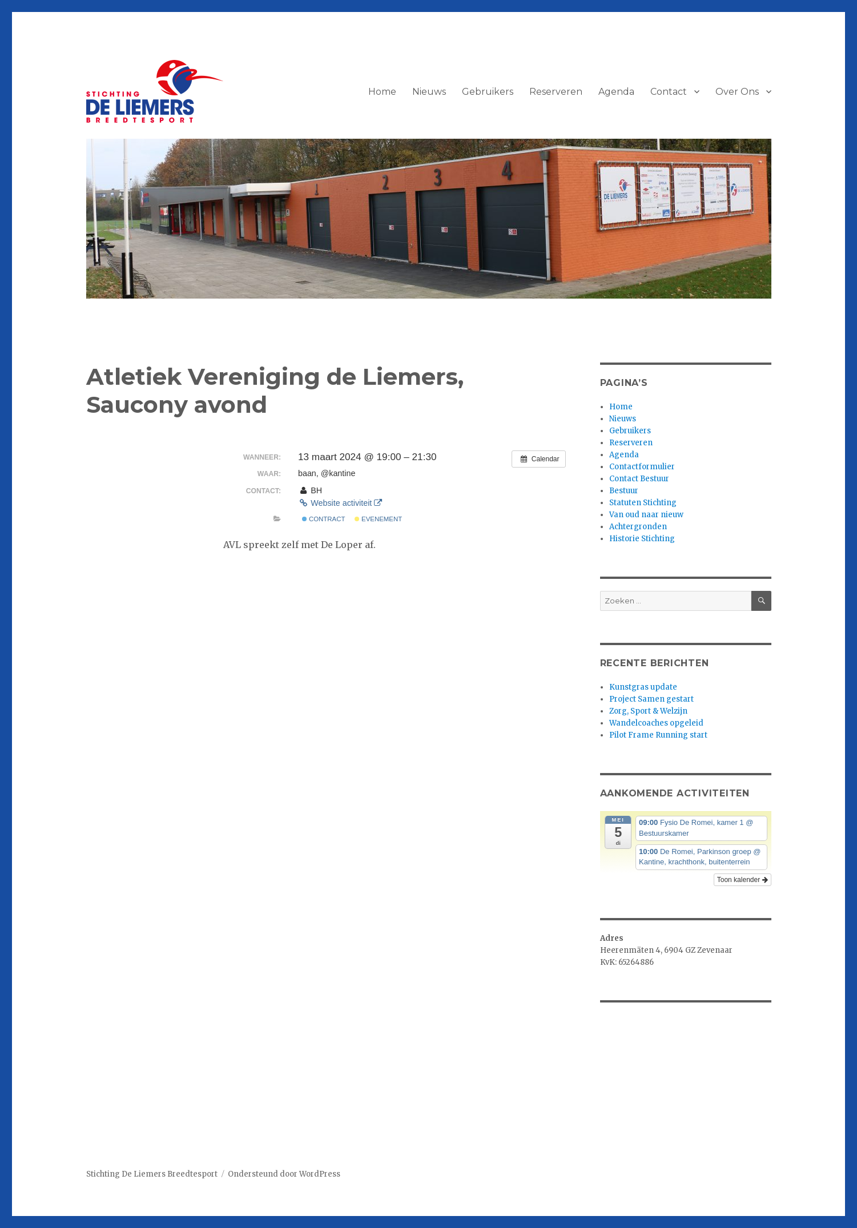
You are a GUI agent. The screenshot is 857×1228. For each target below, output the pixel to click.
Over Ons (737, 91)
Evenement (378, 519)
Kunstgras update (643, 687)
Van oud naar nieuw (646, 515)
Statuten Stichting (643, 503)
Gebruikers (487, 91)
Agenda (616, 91)
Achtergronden (638, 527)
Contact (668, 91)
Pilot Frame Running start (658, 735)
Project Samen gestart (651, 699)
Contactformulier (642, 467)
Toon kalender (742, 880)
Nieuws (429, 91)
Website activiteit (340, 503)
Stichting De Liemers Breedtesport (152, 1174)
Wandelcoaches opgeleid (656, 723)
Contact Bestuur (639, 479)
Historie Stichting (642, 538)
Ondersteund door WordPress (284, 1174)
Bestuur (623, 491)
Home (382, 91)
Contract (323, 519)
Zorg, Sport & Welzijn (648, 711)
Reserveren (555, 91)
